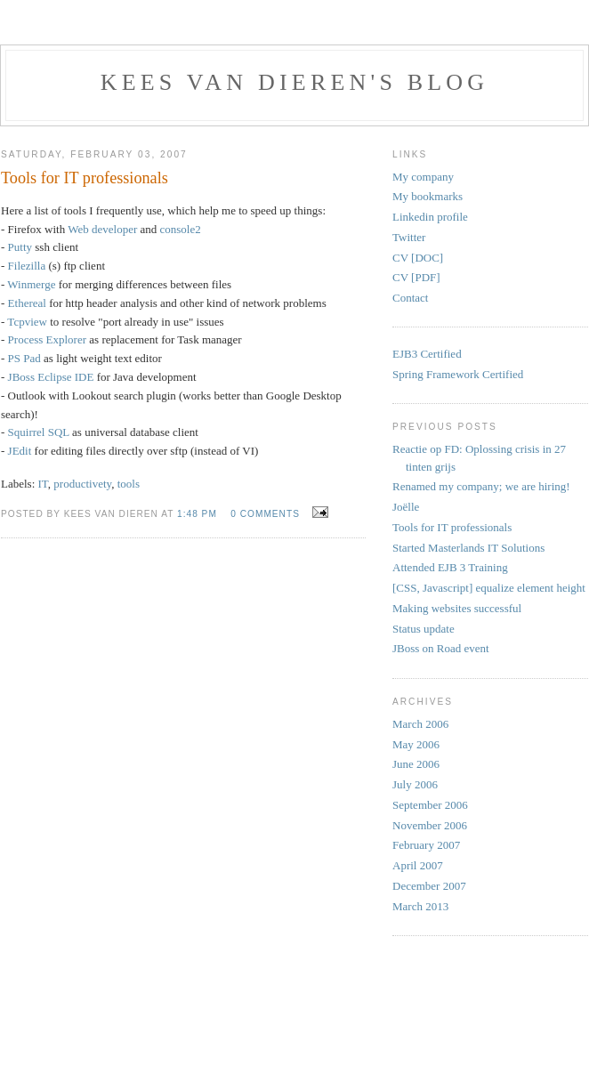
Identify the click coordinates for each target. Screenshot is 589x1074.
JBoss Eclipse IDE (51, 377)
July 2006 (415, 784)
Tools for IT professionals (452, 527)
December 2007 (429, 885)
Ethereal (27, 303)
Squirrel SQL (38, 432)
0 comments (265, 514)
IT (43, 483)
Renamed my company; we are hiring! (481, 486)
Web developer (102, 229)
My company (423, 176)
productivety (82, 483)
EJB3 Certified (427, 353)
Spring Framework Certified (457, 374)
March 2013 (420, 906)
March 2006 (420, 724)
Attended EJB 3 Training (450, 567)
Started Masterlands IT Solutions (468, 547)
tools (128, 483)
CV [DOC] (417, 257)
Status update (423, 628)
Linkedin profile (430, 216)
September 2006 (430, 805)
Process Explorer (47, 339)
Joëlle (405, 506)
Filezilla (27, 265)
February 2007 (426, 845)
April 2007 (417, 865)
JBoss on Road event (440, 648)
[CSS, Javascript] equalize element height (488, 587)
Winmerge (31, 284)
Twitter (408, 237)
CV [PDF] (416, 277)
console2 (180, 229)
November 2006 (429, 825)
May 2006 (416, 744)
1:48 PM (197, 514)
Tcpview (27, 321)
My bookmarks (427, 196)
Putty (20, 247)
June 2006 (416, 764)
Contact (410, 297)
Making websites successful (456, 608)
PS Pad (24, 358)
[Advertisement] (445, 979)
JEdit (21, 450)
